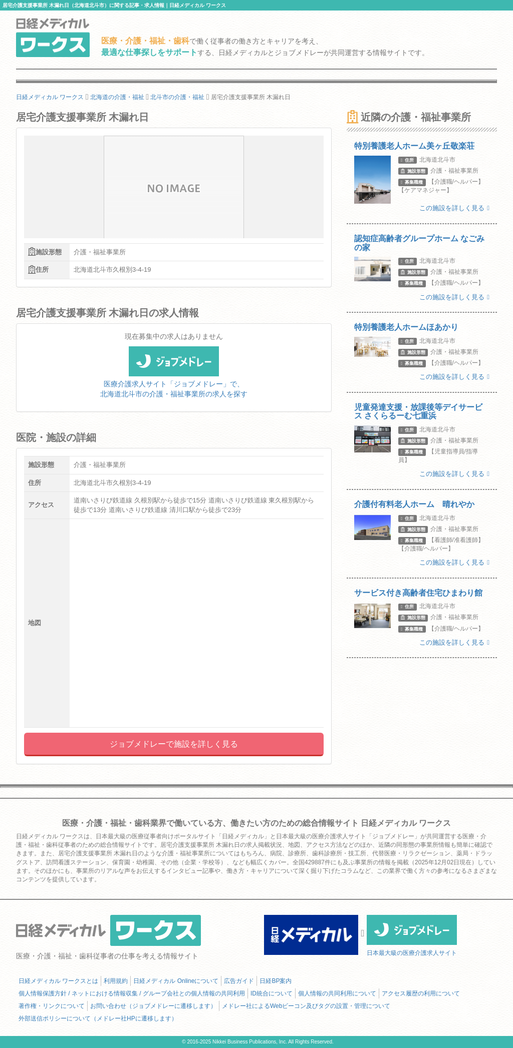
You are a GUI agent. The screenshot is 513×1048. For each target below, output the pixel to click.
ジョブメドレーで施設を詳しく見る (174, 744)
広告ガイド (239, 980)
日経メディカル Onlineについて (175, 980)
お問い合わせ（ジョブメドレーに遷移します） (153, 1005)
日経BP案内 (276, 980)
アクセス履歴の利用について (421, 993)
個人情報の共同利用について (337, 993)
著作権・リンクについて (52, 1005)
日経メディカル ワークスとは (58, 980)
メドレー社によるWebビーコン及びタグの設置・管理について (306, 1005)
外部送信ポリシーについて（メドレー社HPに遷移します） (98, 1018)
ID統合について (271, 993)
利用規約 (116, 980)
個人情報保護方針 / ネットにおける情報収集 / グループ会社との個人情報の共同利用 (132, 993)
